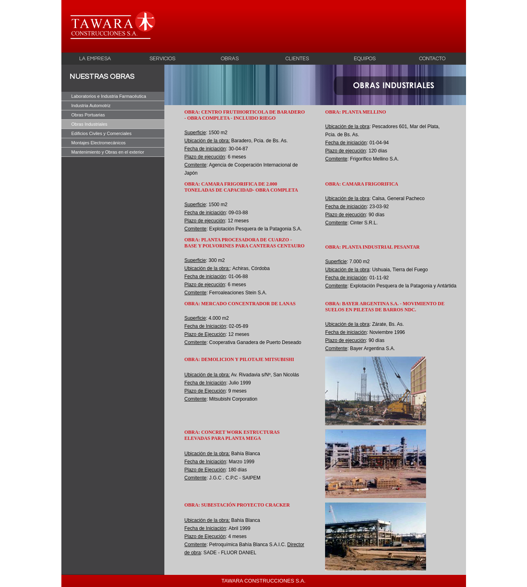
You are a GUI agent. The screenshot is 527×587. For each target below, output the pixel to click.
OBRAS (230, 58)
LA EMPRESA (95, 58)
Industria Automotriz (91, 105)
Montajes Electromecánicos (98, 142)
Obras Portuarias (88, 114)
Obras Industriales (89, 124)
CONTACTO (432, 58)
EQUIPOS (365, 58)
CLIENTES (297, 58)
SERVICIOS (162, 58)
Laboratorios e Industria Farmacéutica (108, 96)
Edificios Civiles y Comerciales (101, 133)
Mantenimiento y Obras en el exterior (107, 152)
